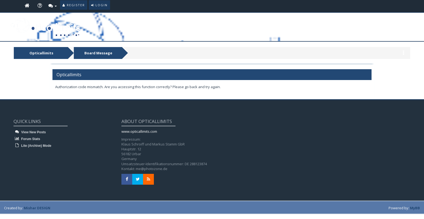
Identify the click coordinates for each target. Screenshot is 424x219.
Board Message (98, 53)
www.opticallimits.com (139, 131)
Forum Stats (27, 139)
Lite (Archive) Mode (32, 146)
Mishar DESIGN (37, 207)
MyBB (415, 207)
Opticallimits (41, 53)
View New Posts (30, 132)
